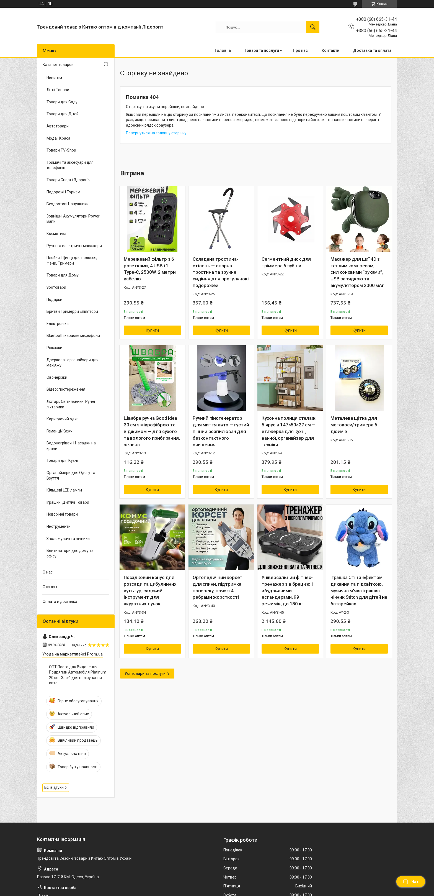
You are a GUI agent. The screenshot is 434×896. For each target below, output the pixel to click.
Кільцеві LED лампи (64, 490)
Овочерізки (56, 377)
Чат (410, 881)
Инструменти (58, 526)
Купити (152, 330)
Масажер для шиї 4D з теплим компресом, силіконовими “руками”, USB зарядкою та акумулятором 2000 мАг (357, 272)
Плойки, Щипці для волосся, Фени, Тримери (71, 260)
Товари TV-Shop (61, 150)
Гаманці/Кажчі (59, 431)
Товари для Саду (62, 102)
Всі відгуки (54, 787)
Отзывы (50, 587)
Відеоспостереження (65, 389)
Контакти (330, 50)
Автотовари (57, 126)
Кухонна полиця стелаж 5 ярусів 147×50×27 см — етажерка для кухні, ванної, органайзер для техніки (289, 431)
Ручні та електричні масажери (74, 246)
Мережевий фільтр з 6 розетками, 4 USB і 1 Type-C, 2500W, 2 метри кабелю (150, 268)
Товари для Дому (62, 275)
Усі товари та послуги (145, 673)
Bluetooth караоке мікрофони (73, 335)
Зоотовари (56, 287)
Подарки (54, 299)
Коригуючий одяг (62, 419)
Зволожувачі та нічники (68, 538)
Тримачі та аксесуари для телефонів (70, 165)
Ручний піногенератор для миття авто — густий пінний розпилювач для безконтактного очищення (221, 431)
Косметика (56, 233)
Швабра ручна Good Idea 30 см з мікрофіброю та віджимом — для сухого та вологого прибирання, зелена (152, 431)
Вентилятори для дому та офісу (70, 553)
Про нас (300, 50)
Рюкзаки (54, 347)
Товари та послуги (262, 50)
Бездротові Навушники (67, 204)
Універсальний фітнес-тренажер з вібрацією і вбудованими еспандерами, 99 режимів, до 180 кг (287, 590)
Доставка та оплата (372, 50)
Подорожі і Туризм (63, 192)
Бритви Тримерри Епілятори (72, 311)
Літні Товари (57, 90)
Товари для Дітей (62, 114)
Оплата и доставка (60, 601)
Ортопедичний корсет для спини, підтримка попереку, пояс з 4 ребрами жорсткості (217, 587)
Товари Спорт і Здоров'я (68, 180)
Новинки (54, 78)
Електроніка (57, 323)
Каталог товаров (58, 64)
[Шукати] (312, 27)
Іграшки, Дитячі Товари (67, 502)
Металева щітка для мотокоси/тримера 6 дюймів (353, 424)
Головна (223, 50)
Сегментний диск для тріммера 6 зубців (286, 262)
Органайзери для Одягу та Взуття (70, 475)
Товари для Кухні (62, 460)
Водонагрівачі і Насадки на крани (71, 446)
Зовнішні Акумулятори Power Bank (73, 219)
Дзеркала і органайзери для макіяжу (72, 363)
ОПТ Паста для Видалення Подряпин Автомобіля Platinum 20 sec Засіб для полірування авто (77, 675)
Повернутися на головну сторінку (156, 133)
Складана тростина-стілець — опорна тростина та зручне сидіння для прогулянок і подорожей (221, 272)
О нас (48, 572)
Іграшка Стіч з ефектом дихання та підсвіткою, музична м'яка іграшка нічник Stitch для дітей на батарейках (358, 590)
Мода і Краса (58, 138)
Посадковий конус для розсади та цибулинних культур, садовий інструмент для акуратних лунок (150, 590)
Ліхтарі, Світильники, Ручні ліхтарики (70, 404)
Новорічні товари (62, 514)
